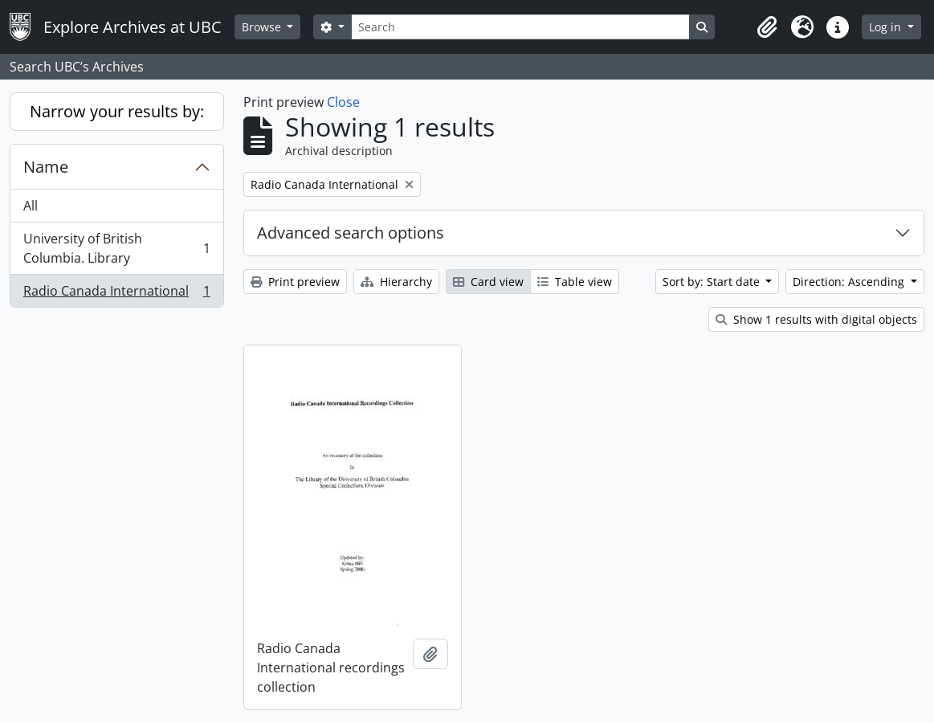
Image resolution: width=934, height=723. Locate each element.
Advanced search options (350, 232)
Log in (886, 27)
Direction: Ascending (850, 281)
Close (343, 102)
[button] (767, 27)
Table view (574, 281)
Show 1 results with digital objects (816, 319)
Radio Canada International (116, 294)
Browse (263, 27)
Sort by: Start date (713, 281)
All (30, 205)
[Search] (520, 26)
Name (45, 167)
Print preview (295, 281)
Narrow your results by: (117, 111)
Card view (488, 281)
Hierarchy (396, 281)
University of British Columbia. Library (116, 248)
